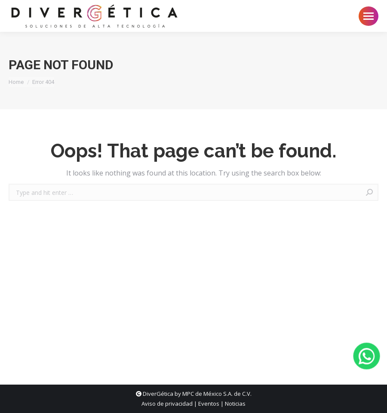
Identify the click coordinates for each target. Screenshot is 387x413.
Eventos (208, 403)
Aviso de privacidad (167, 403)
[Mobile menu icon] (368, 16)
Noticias (235, 403)
